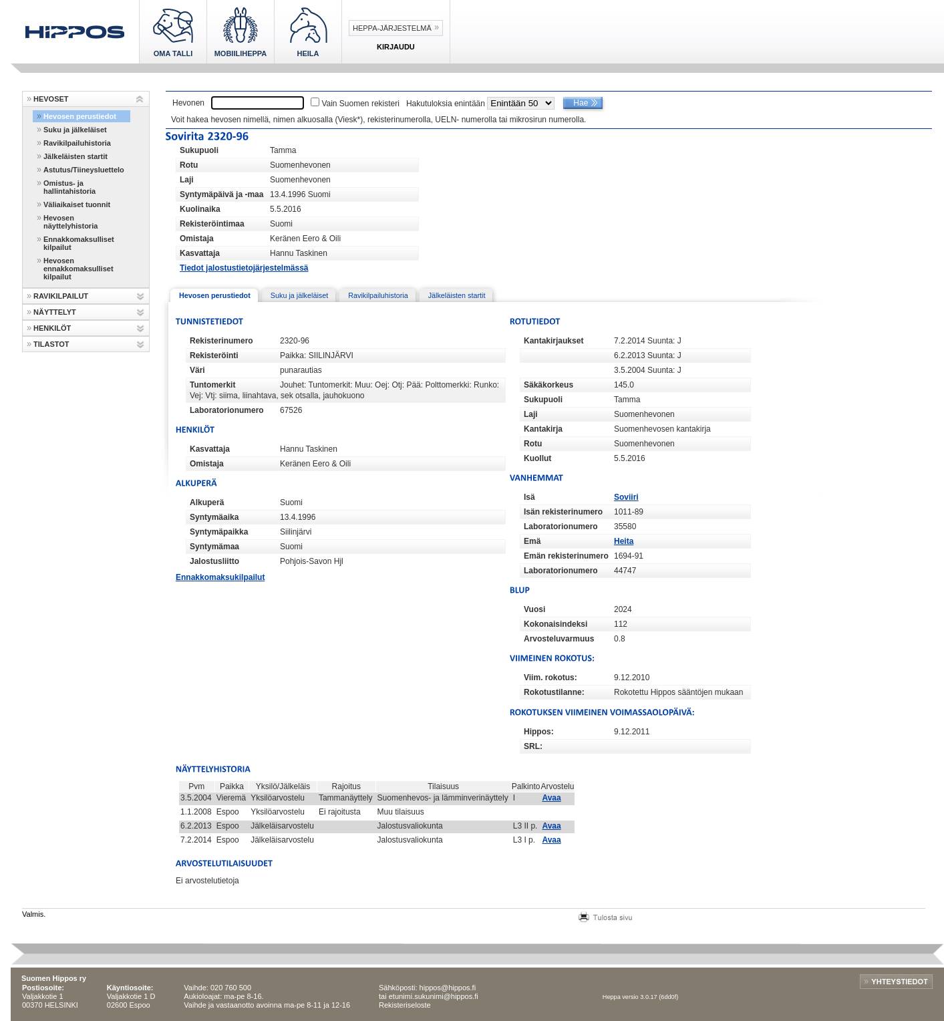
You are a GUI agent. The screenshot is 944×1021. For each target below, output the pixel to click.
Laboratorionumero (227, 410)
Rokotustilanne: (554, 692)
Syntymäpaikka (219, 532)
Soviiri (626, 497)
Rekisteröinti (214, 355)
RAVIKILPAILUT (60, 296)
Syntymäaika (214, 517)
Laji (187, 179)
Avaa (551, 798)
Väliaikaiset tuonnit (76, 204)
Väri (197, 370)
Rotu (189, 165)
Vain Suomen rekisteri (360, 103)
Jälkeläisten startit (75, 156)
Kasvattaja (200, 253)
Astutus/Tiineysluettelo (83, 170)
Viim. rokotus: (550, 677)
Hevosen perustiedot (79, 116)
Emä (532, 541)
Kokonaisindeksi (555, 624)
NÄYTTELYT (54, 312)
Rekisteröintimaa (212, 224)
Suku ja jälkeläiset (75, 130)
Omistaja (197, 238)
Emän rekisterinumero (566, 556)
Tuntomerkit (212, 385)
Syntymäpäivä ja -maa (221, 194)
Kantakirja (543, 429)
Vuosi (534, 609)
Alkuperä (207, 502)
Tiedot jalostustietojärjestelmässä (244, 268)
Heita (623, 541)
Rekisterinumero (221, 340)
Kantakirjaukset (553, 340)
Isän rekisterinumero (563, 512)
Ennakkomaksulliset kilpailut (78, 243)
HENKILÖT (52, 328)
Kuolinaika (200, 209)
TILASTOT (51, 344)
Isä (529, 497)
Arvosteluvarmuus (559, 638)
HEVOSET (51, 99)
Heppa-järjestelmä (392, 28)
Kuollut (537, 458)
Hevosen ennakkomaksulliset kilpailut (78, 269)
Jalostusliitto (214, 561)
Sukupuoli (199, 150)
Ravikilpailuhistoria (77, 143)
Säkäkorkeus (548, 385)
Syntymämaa (214, 546)
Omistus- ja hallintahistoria (69, 187)
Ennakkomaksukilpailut (220, 577)
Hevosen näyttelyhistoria (70, 222)
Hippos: (539, 731)
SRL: (533, 746)
